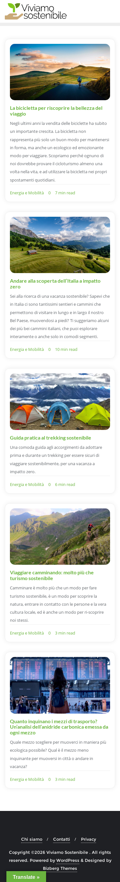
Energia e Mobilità (27, 193)
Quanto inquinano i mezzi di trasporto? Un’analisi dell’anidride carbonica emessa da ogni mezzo (59, 726)
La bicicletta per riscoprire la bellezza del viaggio (56, 111)
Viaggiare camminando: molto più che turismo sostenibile (52, 575)
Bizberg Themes (60, 868)
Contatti (61, 839)
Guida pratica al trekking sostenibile (50, 437)
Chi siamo (31, 839)
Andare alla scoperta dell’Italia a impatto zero (55, 283)
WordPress (67, 860)
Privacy (88, 839)
